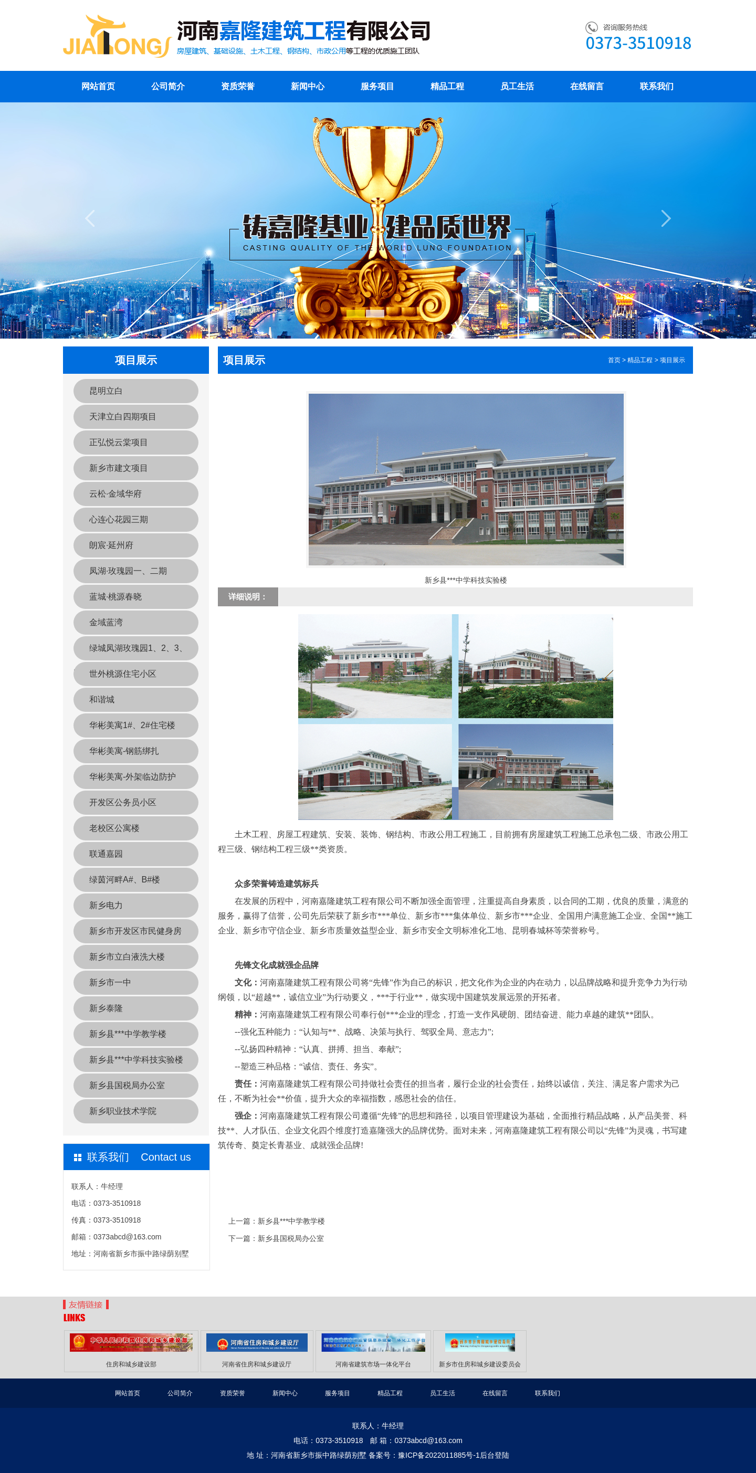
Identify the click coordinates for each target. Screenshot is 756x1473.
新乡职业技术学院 (122, 1111)
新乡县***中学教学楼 (127, 1033)
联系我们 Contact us (139, 1157)
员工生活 (517, 86)
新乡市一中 (110, 982)
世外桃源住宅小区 (122, 673)
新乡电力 (106, 905)
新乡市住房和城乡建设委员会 (480, 1364)
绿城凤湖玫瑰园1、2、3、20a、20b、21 (130, 652)
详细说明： (248, 596)
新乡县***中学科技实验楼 (136, 1059)
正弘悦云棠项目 (118, 442)
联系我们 (657, 86)
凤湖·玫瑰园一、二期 (128, 570)
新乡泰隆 (106, 1008)
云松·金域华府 (115, 493)
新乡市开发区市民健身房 (135, 931)
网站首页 (98, 86)
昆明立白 (106, 390)
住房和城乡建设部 (131, 1364)
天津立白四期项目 (122, 416)
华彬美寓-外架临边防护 (132, 776)
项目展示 (672, 360)
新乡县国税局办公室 (127, 1085)
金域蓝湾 (106, 622)
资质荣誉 (238, 86)
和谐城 (101, 699)
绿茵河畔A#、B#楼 (124, 879)
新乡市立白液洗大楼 (127, 956)
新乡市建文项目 (118, 468)
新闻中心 (307, 86)
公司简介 (168, 86)
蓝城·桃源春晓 (115, 596)
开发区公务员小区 (122, 802)
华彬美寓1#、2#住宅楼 (132, 725)
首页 (614, 360)
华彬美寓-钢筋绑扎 (124, 750)
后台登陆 (494, 1455)
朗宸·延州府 (111, 545)
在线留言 (587, 86)
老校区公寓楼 (114, 828)
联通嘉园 (106, 853)
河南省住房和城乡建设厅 (256, 1364)
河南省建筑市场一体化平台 (373, 1364)
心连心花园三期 (118, 519)
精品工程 (447, 86)
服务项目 (377, 86)
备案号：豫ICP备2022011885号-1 (424, 1455)
